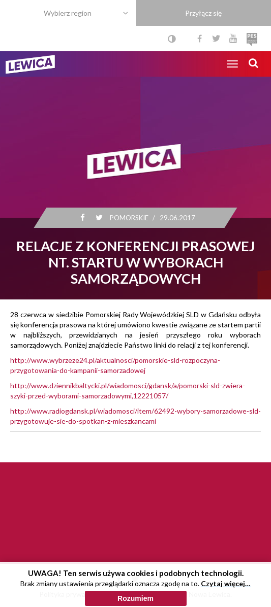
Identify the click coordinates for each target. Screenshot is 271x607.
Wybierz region (68, 13)
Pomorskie (128, 218)
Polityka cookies (136, 594)
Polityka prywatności (72, 594)
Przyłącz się (203, 13)
